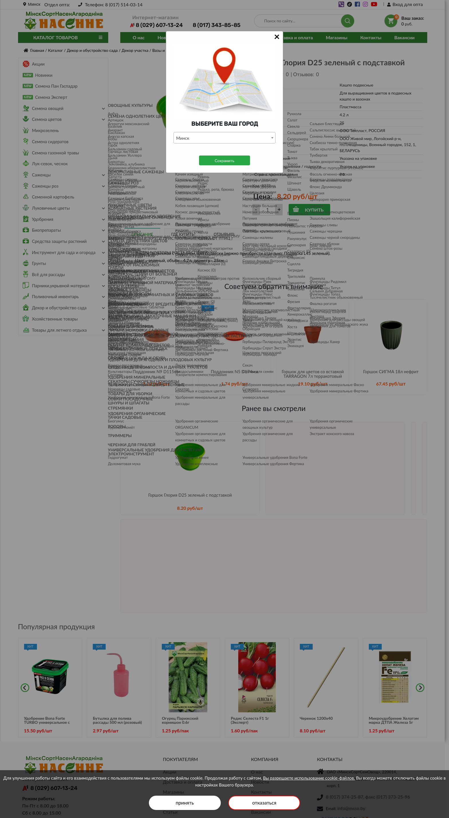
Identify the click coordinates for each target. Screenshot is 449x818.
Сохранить (224, 160)
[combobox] (224, 137)
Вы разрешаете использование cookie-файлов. (309, 777)
